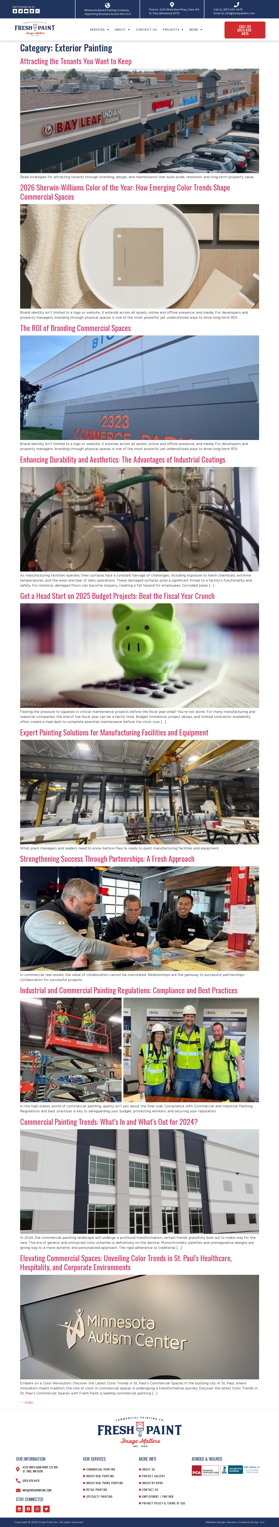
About (122, 29)
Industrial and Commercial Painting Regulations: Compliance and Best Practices (128, 989)
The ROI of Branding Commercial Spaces (75, 327)
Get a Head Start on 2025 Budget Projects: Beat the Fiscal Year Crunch (117, 595)
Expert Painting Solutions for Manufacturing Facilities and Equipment (114, 732)
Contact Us (146, 29)
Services (99, 29)
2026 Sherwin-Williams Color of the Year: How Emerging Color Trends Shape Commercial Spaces (125, 192)
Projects (173, 29)
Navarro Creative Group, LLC (246, 1522)
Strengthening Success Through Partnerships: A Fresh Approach (107, 858)
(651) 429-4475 (233, 9)
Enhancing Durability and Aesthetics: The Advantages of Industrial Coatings (122, 459)
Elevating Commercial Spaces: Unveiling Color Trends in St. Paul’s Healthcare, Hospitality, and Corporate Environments (126, 1262)
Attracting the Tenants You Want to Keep (76, 60)
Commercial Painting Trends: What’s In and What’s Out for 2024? (109, 1121)
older (26, 1402)
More (195, 29)
